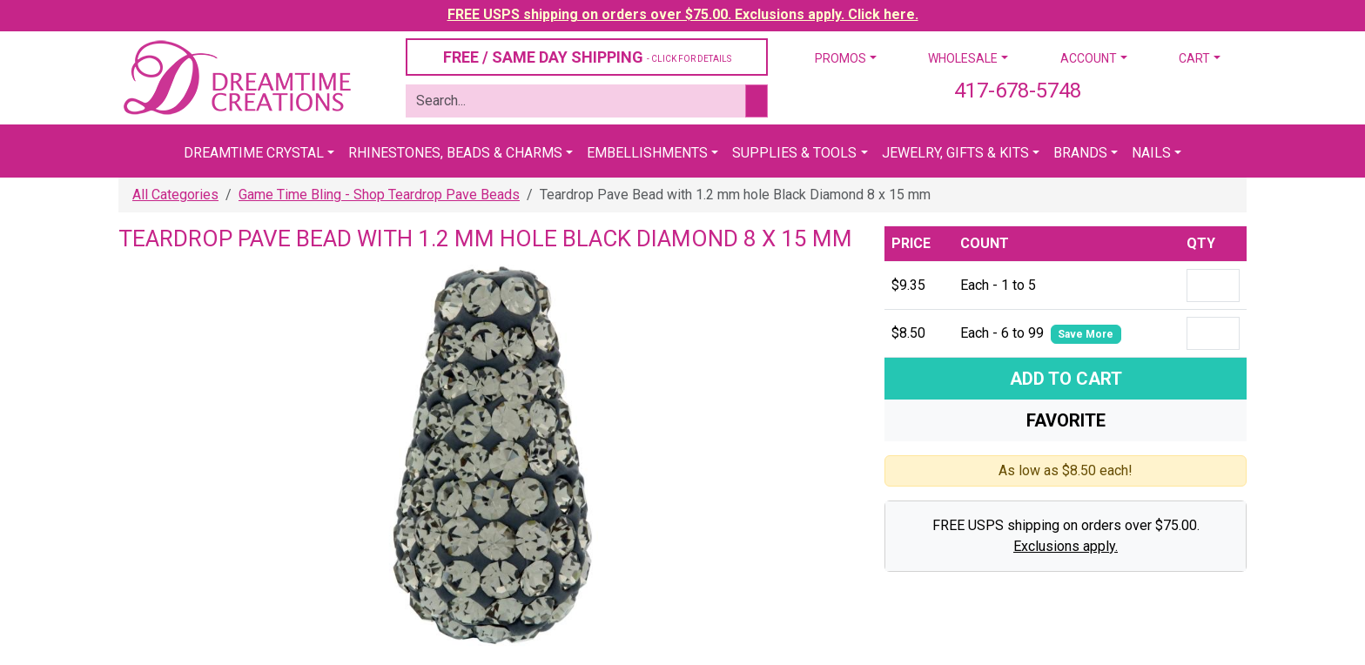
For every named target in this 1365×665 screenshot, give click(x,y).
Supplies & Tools (794, 152)
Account (1088, 58)
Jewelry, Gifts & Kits (955, 152)
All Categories (175, 194)
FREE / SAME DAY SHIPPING (587, 57)
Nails (1151, 152)
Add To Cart (1066, 378)
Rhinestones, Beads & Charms (455, 152)
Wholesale (963, 58)
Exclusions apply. (1065, 546)
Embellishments (647, 152)
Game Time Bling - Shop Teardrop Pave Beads (379, 194)
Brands (1080, 152)
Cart (1194, 58)
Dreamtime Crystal (254, 152)
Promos (840, 58)
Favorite (1066, 420)
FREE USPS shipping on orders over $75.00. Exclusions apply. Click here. (682, 14)
